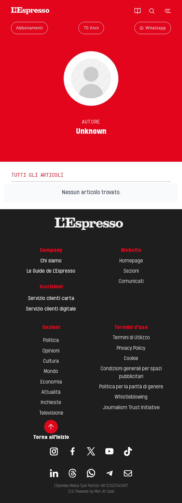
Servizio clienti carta (51, 298)
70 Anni (91, 28)
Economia (51, 382)
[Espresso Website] (30, 10)
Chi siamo (51, 261)
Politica (51, 340)
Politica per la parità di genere (131, 387)
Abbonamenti (29, 28)
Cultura (51, 361)
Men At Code (104, 492)
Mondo (51, 371)
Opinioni (51, 351)
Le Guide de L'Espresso (51, 271)
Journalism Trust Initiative (131, 408)
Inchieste (51, 402)
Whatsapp (153, 28)
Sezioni (131, 271)
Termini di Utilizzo (131, 338)
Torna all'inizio (51, 430)
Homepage (131, 261)
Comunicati (131, 281)
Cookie (131, 358)
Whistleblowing (131, 397)
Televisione (51, 413)
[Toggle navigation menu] (167, 11)
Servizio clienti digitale (51, 309)
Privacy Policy (131, 348)
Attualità (51, 392)
